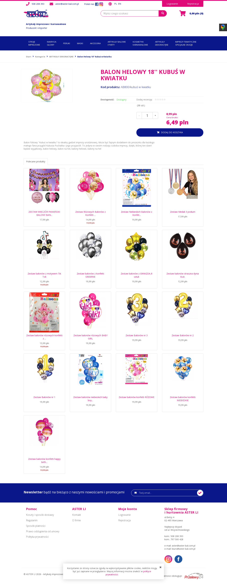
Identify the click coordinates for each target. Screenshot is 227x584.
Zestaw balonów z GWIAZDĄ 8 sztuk (136, 275)
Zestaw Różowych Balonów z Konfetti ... (90, 213)
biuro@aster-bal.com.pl (183, 548)
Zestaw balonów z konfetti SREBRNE (90, 275)
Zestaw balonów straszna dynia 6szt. (182, 275)
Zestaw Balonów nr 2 (183, 335)
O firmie (76, 520)
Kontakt (76, 515)
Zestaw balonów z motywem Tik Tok (44, 275)
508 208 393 (38, 3)
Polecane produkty (35, 161)
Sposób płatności (35, 526)
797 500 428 (177, 539)
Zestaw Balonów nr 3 (137, 335)
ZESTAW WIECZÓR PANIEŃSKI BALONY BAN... (44, 213)
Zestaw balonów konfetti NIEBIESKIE (182, 399)
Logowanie (172, 3)
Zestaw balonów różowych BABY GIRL (90, 337)
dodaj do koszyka (172, 132)
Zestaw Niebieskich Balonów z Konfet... (136, 213)
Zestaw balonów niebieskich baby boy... (90, 399)
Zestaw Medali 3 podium (182, 211)
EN (119, 3)
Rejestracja (193, 3)
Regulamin (32, 520)
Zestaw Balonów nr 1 (44, 397)
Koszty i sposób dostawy (40, 515)
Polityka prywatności (37, 536)
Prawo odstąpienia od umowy (42, 531)
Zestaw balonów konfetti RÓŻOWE (136, 397)
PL (116, 3)
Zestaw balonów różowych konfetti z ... (44, 337)
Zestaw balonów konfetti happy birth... (44, 460)
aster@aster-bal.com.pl (67, 3)
